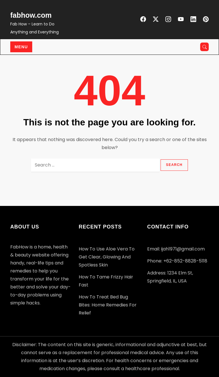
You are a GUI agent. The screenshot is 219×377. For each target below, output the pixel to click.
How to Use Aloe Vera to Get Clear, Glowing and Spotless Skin (107, 257)
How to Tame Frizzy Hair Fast (106, 281)
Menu (21, 47)
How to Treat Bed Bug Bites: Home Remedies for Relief (108, 305)
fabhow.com (31, 15)
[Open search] (204, 47)
